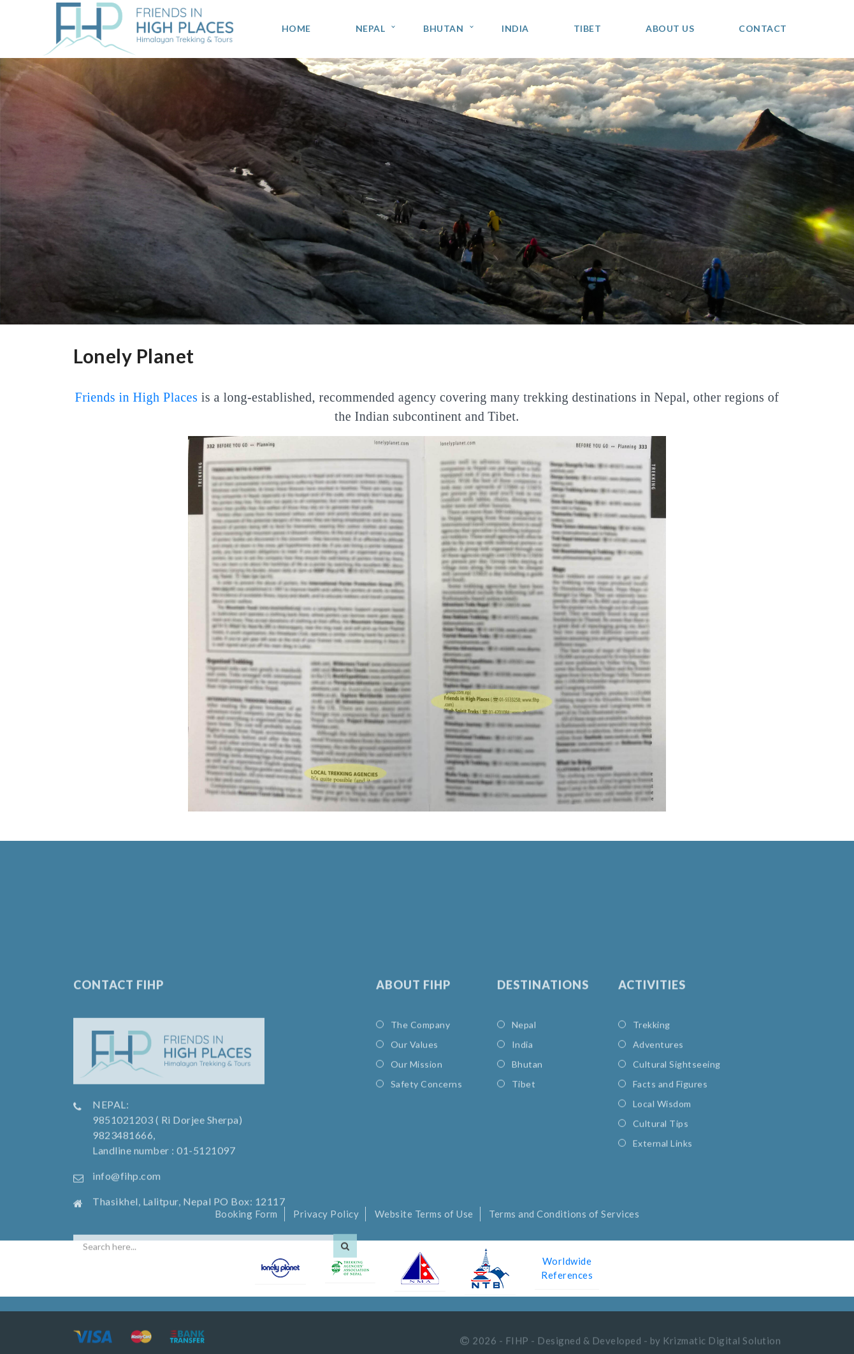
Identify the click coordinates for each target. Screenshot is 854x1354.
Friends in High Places (136, 397)
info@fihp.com (126, 1271)
